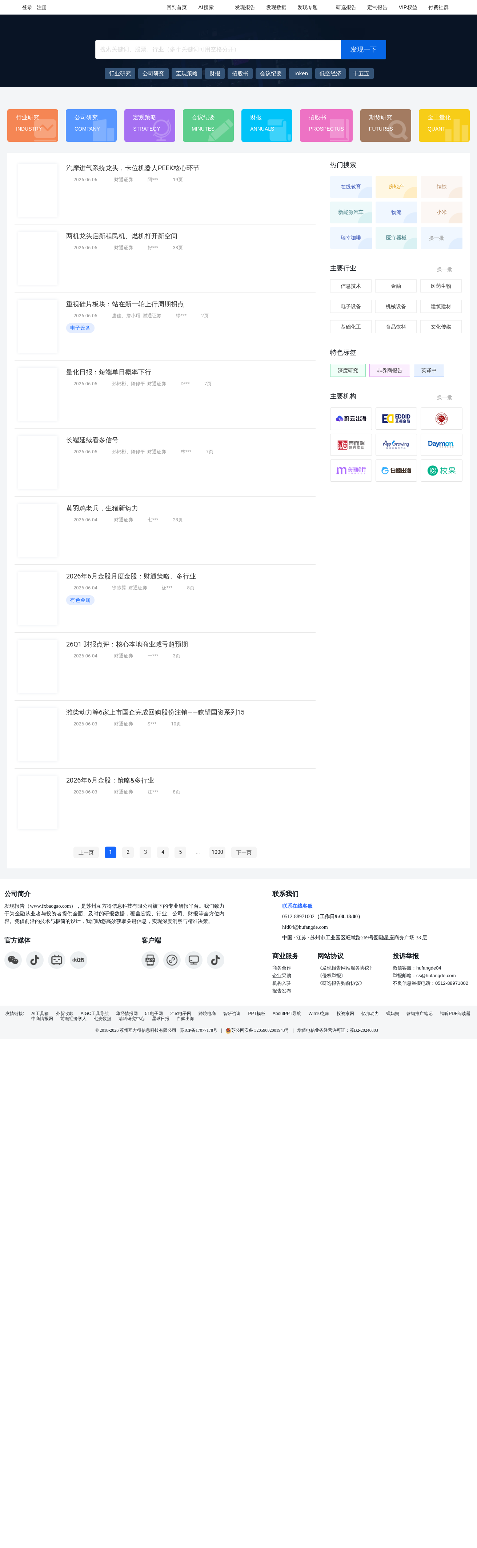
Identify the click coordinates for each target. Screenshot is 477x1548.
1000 (217, 852)
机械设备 (396, 306)
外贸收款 (64, 1013)
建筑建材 (441, 306)
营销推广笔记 (419, 1013)
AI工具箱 (39, 1013)
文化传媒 (441, 327)
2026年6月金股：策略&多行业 (110, 780)
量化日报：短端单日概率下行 (108, 372)
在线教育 (351, 187)
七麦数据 (102, 1018)
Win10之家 (318, 1013)
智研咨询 (232, 1013)
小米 (442, 212)
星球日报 (160, 1018)
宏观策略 (144, 117)
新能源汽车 (351, 212)
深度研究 (348, 370)
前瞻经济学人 (73, 1018)
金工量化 (439, 117)
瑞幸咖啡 (351, 237)
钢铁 (442, 187)
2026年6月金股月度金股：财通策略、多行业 (131, 576)
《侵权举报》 (331, 975)
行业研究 (27, 117)
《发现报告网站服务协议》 (345, 968)
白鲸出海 (185, 1018)
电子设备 (80, 328)
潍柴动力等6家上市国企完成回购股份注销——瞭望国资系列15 (155, 712)
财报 (256, 117)
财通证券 (123, 179)
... (198, 852)
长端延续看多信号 (92, 440)
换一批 (441, 238)
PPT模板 (256, 1013)
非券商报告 (389, 370)
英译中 (429, 370)
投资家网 (345, 1013)
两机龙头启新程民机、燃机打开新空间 (121, 236)
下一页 (244, 852)
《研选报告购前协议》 (341, 983)
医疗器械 (396, 237)
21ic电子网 (180, 1013)
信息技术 (351, 286)
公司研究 (86, 117)
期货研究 (380, 117)
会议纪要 (203, 117)
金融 (396, 286)
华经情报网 (127, 1013)
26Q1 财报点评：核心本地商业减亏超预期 (127, 644)
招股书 (317, 117)
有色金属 (80, 600)
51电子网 (154, 1013)
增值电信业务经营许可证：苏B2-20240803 (337, 1030)
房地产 (396, 187)
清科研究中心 (132, 1018)
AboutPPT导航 (287, 1013)
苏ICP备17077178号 (198, 1030)
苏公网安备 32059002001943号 (257, 1030)
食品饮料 (396, 327)
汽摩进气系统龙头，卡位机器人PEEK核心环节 (133, 168)
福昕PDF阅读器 (455, 1013)
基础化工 (351, 327)
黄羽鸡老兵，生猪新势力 (102, 508)
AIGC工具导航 (95, 1013)
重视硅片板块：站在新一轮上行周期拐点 (125, 304)
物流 (396, 212)
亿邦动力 (370, 1013)
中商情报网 (42, 1018)
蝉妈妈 (392, 1013)
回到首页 (177, 7)
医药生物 (441, 286)
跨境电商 (207, 1013)
